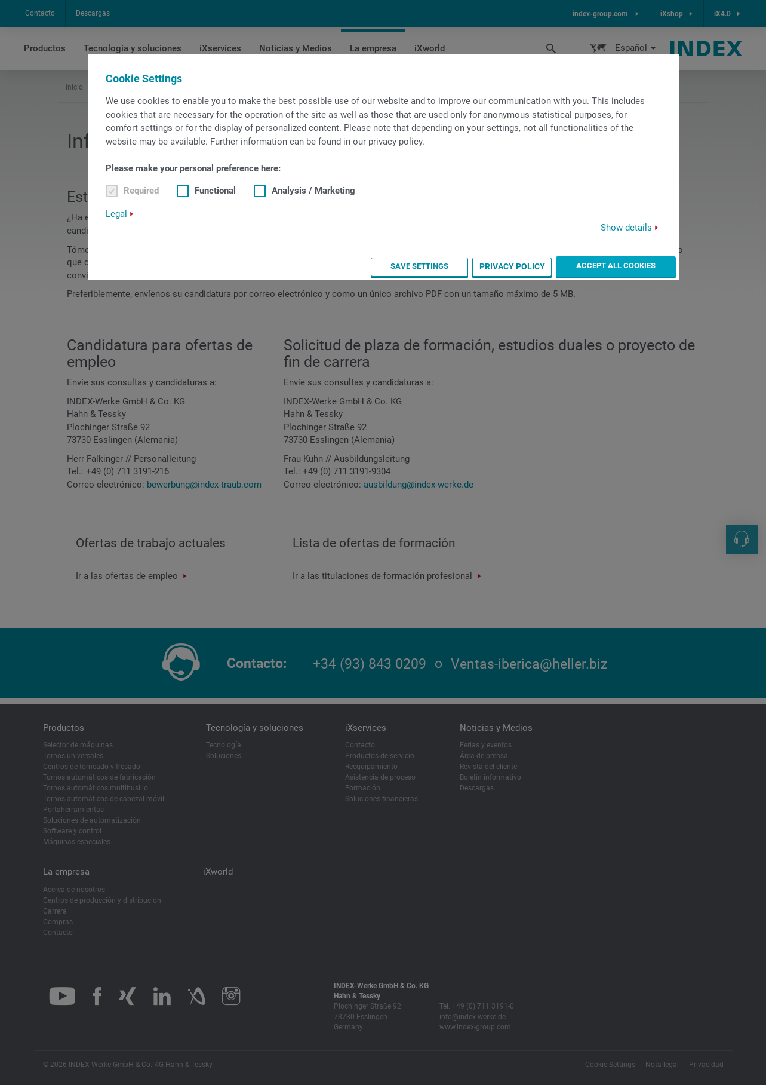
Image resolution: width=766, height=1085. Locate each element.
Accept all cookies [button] (625, 266)
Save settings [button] (448, 266)
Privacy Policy (531, 266)
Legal (116, 214)
